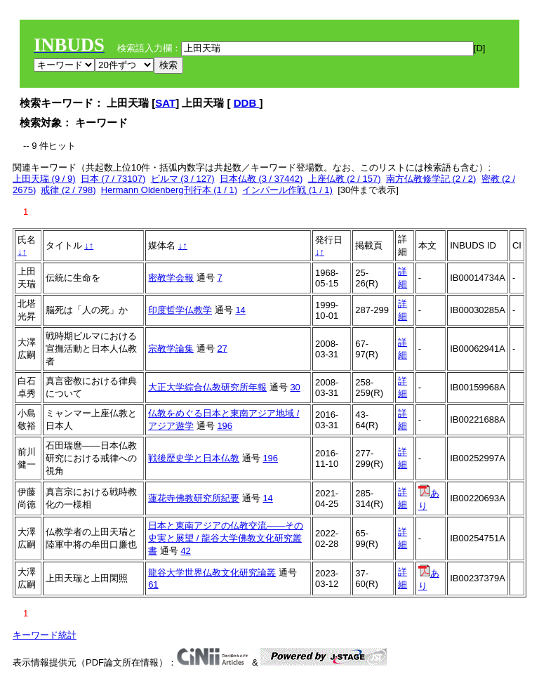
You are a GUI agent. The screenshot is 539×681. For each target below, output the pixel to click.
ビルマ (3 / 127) (183, 178)
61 (153, 584)
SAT (165, 103)
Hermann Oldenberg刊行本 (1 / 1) (169, 190)
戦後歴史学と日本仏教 (193, 458)
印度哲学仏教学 (180, 310)
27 (222, 348)
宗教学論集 (171, 348)
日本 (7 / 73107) (113, 178)
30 (295, 387)
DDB (247, 103)
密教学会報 (171, 277)
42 (185, 551)
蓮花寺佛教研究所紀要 (193, 498)
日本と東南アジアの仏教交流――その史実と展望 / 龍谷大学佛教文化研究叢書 (225, 538)
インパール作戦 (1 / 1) (287, 190)
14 (240, 310)
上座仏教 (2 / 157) (344, 178)
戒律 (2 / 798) (68, 190)
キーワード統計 (44, 635)
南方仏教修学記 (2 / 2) (431, 178)
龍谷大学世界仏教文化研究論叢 (212, 572)
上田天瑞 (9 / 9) (44, 178)
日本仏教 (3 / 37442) (261, 178)
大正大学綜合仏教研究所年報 (207, 387)
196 (224, 426)
